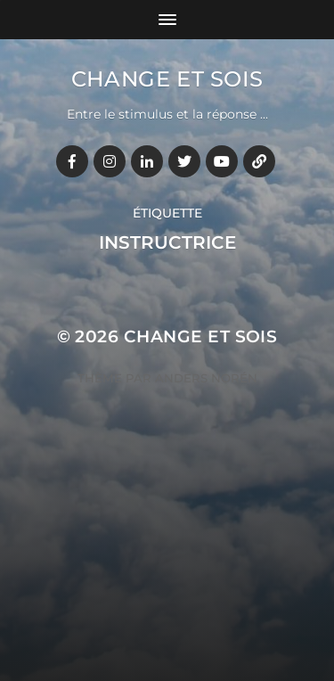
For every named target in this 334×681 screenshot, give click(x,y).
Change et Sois (167, 79)
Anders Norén (206, 378)
